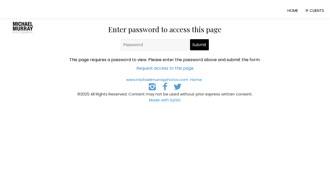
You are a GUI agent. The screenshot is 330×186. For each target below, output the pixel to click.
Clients (314, 10)
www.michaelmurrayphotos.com (157, 79)
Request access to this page (165, 68)
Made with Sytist (165, 100)
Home (292, 10)
